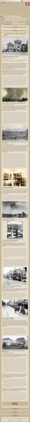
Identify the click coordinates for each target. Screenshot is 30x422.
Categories (3, 18)
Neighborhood (8, 16)
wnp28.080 (11, 144)
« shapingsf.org (3, 2)
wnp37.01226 (12, 220)
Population (12, 16)
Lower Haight (15, 18)
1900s (6, 18)
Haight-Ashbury (10, 18)
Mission (27, 18)
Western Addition (23, 18)
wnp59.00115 (12, 319)
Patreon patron (15, 30)
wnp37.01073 (12, 241)
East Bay (19, 18)
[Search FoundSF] (17, 0)
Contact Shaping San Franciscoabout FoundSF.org (15, 415)
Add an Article (14, 23)
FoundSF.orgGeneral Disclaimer (15, 412)
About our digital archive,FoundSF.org (15, 409)
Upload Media (23, 23)
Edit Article (18, 23)
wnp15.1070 (12, 287)
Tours (17, 16)
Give (19, 16)
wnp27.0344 (12, 104)
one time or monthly (15, 27)
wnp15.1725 (12, 353)
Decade (4, 16)
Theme (15, 16)
